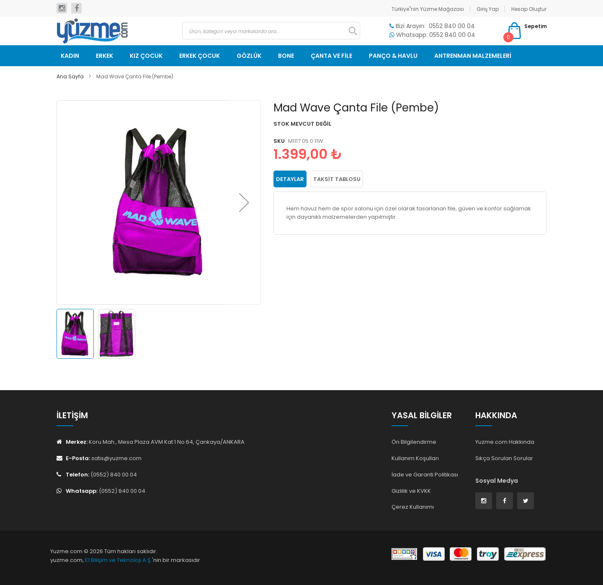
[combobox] (271, 30)
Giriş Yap (488, 9)
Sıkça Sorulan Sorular (504, 458)
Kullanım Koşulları (415, 458)
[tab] (290, 178)
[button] (244, 202)
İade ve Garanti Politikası (425, 475)
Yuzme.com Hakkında (504, 442)
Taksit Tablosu (337, 179)
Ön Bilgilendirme (414, 442)
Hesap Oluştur (528, 9)
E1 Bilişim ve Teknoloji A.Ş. (118, 560)
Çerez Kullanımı (413, 507)
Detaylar (290, 179)
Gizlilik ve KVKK (411, 491)
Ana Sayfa (70, 76)
